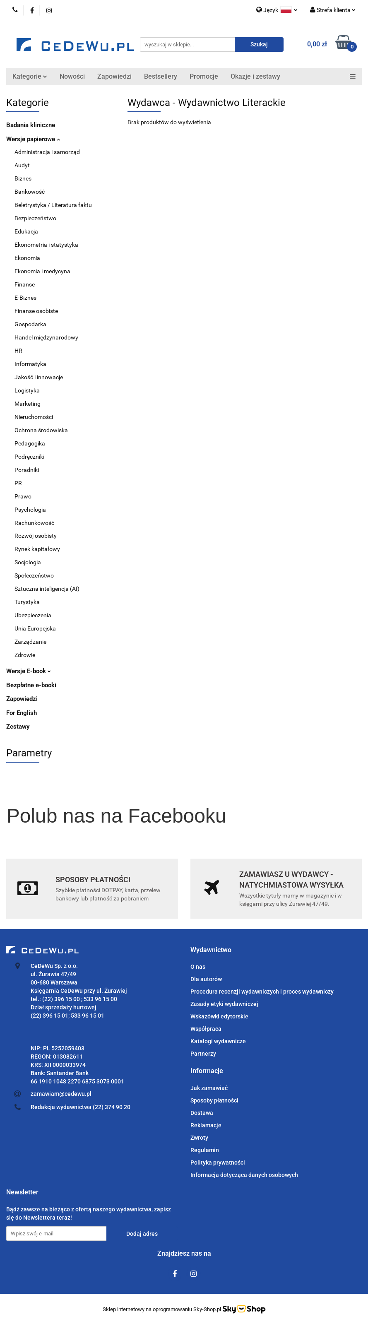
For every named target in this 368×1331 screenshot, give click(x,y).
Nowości (72, 76)
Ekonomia (27, 258)
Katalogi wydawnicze (218, 1041)
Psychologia (30, 509)
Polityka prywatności (217, 1162)
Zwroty (199, 1137)
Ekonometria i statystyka (46, 244)
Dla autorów (206, 979)
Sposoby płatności (214, 1100)
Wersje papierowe (33, 139)
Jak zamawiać (209, 1088)
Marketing (27, 403)
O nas (197, 966)
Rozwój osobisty (35, 535)
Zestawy (17, 726)
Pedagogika (29, 443)
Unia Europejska (35, 628)
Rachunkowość (34, 523)
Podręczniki (29, 456)
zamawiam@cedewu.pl (61, 1093)
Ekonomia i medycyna (42, 271)
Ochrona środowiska (41, 430)
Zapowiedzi (114, 76)
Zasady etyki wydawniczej (224, 1004)
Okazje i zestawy (255, 76)
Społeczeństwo (34, 575)
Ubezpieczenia (32, 615)
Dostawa (201, 1113)
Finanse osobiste (36, 311)
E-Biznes (25, 297)
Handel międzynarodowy (46, 337)
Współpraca (205, 1028)
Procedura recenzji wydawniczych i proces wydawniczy (262, 991)
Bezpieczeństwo (35, 218)
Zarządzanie (30, 641)
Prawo (22, 496)
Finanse (24, 284)
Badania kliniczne (30, 125)
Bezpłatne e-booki (31, 685)
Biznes (22, 178)
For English (21, 713)
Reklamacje (205, 1125)
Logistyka (27, 390)
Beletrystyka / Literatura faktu (53, 205)
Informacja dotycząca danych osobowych (244, 1175)
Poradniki (26, 470)
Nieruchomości (33, 417)
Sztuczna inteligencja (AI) (46, 588)
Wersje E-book (28, 671)
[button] (210, 950)
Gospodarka (30, 324)
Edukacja (26, 231)
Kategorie (29, 76)
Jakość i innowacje (38, 377)
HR (18, 350)
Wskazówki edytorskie (219, 1016)
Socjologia (27, 562)
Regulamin (204, 1150)
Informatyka (30, 364)
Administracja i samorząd (47, 152)
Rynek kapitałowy (37, 549)
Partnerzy (203, 1053)
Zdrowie (24, 655)
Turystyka (27, 602)
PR (18, 483)
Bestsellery (160, 76)
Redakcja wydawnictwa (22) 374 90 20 (80, 1107)
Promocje (204, 76)
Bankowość (29, 191)
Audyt (22, 165)
